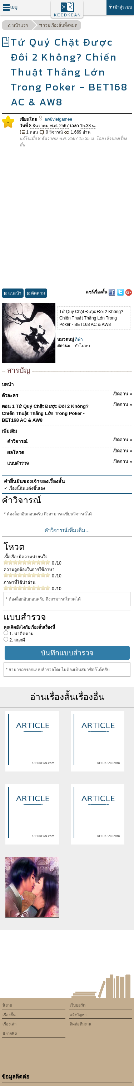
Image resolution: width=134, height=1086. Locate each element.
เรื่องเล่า (9, 1024)
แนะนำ (12, 294)
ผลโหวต (69, 451)
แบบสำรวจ (69, 462)
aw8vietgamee (55, 119)
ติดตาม (36, 294)
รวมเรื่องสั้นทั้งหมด (58, 26)
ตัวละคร (67, 394)
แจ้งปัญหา (78, 1015)
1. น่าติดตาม (21, 633)
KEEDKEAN (67, 15)
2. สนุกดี (16, 640)
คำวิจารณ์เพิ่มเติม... (67, 530)
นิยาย (7, 1005)
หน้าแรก (18, 26)
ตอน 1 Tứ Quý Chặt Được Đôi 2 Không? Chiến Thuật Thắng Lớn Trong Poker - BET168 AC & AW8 (67, 412)
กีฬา (79, 339)
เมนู (10, 7)
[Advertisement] (67, 218)
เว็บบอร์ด (77, 1005)
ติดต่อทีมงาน (80, 1024)
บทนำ (8, 384)
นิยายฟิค (10, 1034)
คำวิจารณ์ (69, 440)
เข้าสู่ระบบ (120, 7)
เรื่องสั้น (9, 1015)
